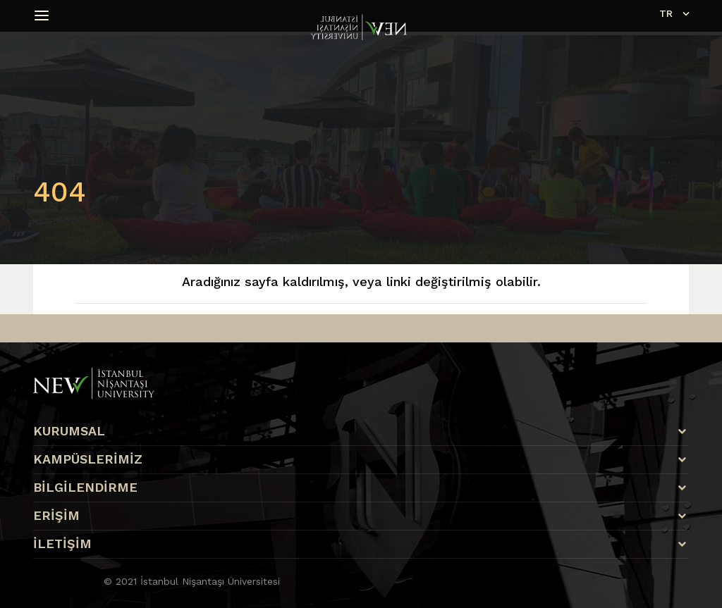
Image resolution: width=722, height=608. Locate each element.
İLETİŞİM (62, 544)
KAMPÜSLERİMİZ (87, 459)
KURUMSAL (69, 431)
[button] (43, 15)
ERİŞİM (56, 515)
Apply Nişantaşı (62, 491)
